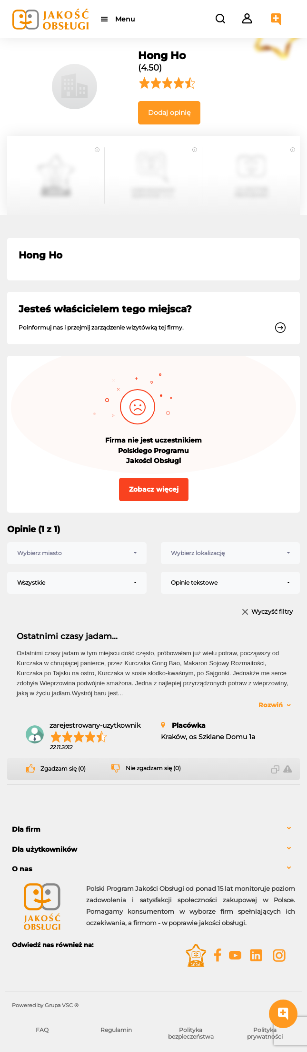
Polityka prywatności (265, 1033)
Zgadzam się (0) (63, 768)
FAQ (42, 1029)
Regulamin (116, 1029)
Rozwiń (270, 705)
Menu (125, 19)
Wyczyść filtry (272, 612)
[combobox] (77, 553)
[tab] (153, 829)
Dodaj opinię (169, 112)
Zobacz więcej (153, 489)
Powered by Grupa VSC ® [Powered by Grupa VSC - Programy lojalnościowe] (45, 1005)
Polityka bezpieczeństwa (191, 1033)
